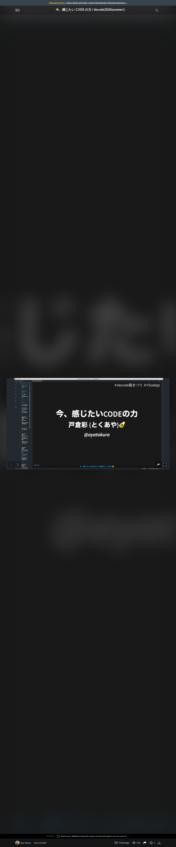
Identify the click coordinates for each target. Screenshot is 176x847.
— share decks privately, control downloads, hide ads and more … (88, 2)
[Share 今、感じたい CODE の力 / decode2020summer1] (144, 843)
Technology (122, 842)
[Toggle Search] (157, 10)
